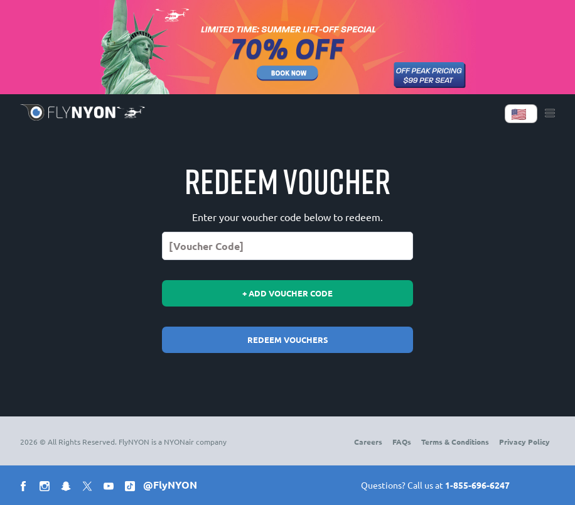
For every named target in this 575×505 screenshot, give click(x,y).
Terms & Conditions (455, 442)
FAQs (401, 442)
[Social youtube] (111, 487)
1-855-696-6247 (477, 485)
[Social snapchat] (68, 487)
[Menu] (550, 114)
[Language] (521, 113)
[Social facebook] (25, 487)
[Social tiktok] (132, 487)
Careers (368, 442)
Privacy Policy (524, 442)
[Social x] (89, 487)
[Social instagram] (47, 487)
